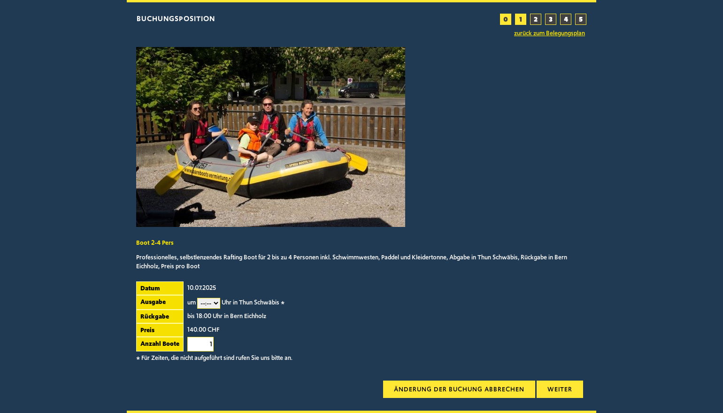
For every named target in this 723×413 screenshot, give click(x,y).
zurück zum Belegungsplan (549, 33)
